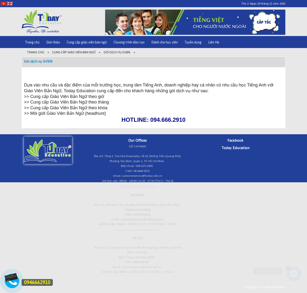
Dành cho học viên (164, 42)
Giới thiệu (53, 42)
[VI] (3, 3)
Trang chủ (32, 42)
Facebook (235, 140)
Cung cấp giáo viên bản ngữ (87, 42)
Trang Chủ (35, 52)
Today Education (235, 148)
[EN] (10, 3)
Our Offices (137, 140)
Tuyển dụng (192, 42)
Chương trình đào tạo (129, 42)
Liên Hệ (213, 42)
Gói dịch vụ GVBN (117, 52)
